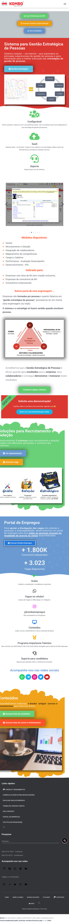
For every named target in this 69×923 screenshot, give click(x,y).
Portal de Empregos (11, 817)
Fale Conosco (8, 811)
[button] (6, 204)
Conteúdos (59, 897)
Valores (46, 897)
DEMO (31, 903)
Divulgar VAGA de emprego (14, 800)
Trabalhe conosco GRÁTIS (13, 806)
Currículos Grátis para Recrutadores (19, 795)
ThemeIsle (43, 909)
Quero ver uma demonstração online (34, 412)
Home (7, 897)
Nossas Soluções (33, 897)
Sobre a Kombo (18, 897)
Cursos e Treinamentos (14, 789)
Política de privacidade (12, 822)
